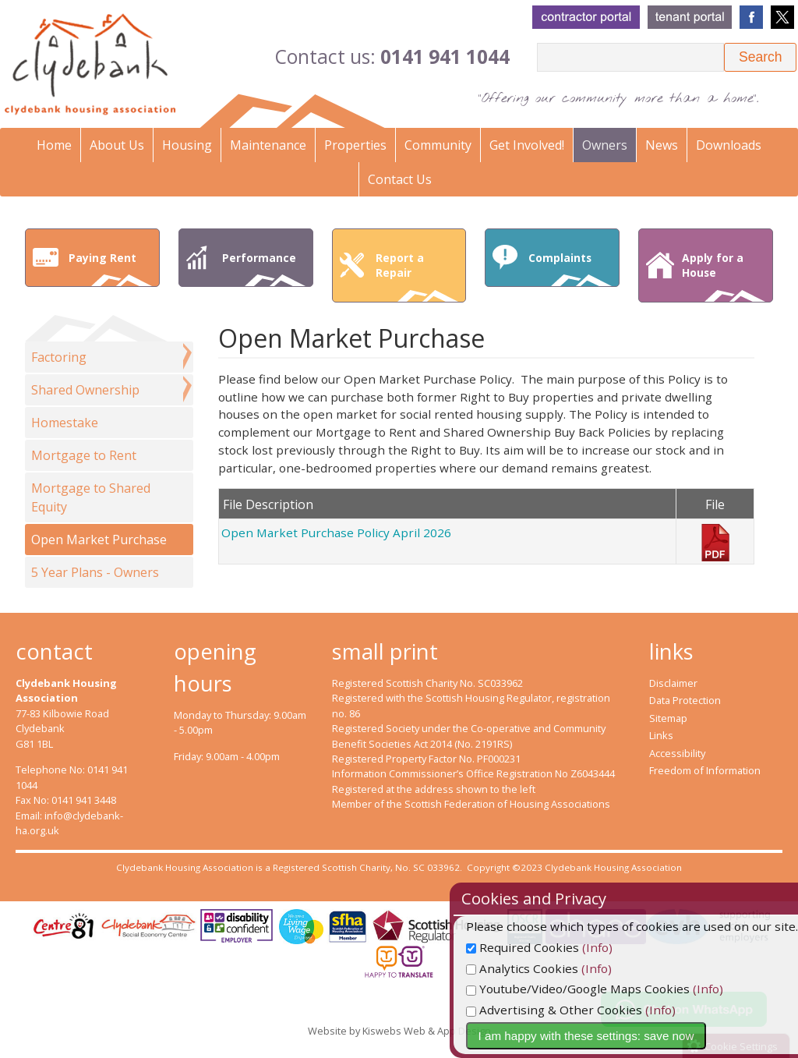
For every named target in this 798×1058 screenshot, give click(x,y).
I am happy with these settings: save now (624, 1035)
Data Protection (685, 700)
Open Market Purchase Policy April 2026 (336, 532)
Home (54, 145)
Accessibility (677, 753)
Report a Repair (417, 276)
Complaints (570, 268)
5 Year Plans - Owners (95, 572)
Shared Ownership (85, 389)
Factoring (59, 357)
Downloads (728, 145)
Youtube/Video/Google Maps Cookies (615, 988)
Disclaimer (673, 683)
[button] (760, 57)
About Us (117, 145)
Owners (604, 145)
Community (437, 145)
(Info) (635, 947)
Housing (187, 145)
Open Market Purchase (99, 539)
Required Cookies (559, 947)
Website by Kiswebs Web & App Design (399, 1031)
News (661, 145)
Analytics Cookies (559, 968)
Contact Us (400, 179)
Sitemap (668, 718)
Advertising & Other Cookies (591, 1009)
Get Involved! (526, 145)
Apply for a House (723, 276)
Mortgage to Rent (83, 455)
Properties (355, 145)
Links (661, 735)
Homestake (64, 422)
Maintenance (268, 145)
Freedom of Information (705, 770)
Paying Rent (110, 268)
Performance (263, 268)
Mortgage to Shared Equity (90, 497)
